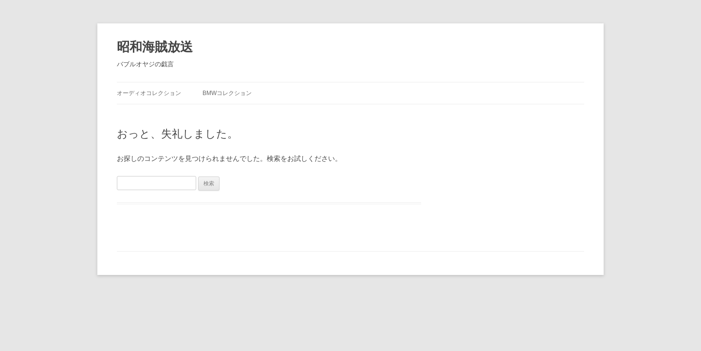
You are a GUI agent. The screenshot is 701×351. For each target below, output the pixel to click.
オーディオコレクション (149, 93)
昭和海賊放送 (155, 46)
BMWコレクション (230, 93)
